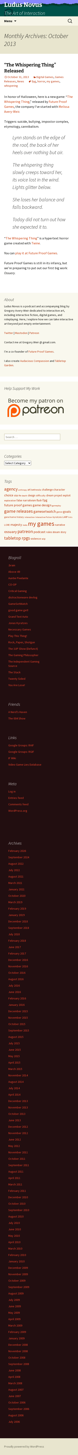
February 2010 (17, 1255)
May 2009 (14, 1313)
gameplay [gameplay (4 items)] (56, 505)
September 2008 (18, 1364)
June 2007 (14, 1396)
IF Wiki (12, 758)
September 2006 (18, 1409)
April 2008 (14, 1377)
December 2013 (18, 1101)
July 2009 (14, 1300)
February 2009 (17, 1332)
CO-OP (12, 584)
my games (53, 81)
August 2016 (16, 979)
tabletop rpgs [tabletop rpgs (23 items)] (17, 538)
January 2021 (16, 889)
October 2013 (16, 1114)
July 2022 (14, 870)
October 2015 (16, 1024)
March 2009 (15, 1325)
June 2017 (14, 947)
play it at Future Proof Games (36, 253)
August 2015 (16, 1037)
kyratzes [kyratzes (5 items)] (57, 517)
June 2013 (14, 1120)
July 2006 (14, 1422)
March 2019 (15, 902)
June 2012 (14, 1139)
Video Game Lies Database (24, 764)
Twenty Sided (16, 679)
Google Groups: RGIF (21, 752)
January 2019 (16, 915)
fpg (34, 81)
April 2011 (14, 1178)
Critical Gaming (17, 591)
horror (41, 81)
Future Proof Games (41, 351)
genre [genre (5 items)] (59, 511)
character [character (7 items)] (59, 489)
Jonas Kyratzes (18, 623)
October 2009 (16, 1280)
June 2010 (14, 1229)
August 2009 (16, 1293)
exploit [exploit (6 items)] (67, 495)
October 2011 (16, 1159)
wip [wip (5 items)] (43, 538)
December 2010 (18, 1197)
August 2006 (16, 1415)
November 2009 (18, 1274)
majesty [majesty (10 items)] (16, 524)
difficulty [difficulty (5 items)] (41, 495)
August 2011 (16, 1171)
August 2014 (16, 1082)
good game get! (18, 610)
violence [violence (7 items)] (36, 538)
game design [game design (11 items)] (42, 505)
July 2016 (14, 985)
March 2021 (15, 883)
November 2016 (18, 966)
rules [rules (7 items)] (49, 532)
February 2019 (17, 908)
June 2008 (14, 1370)
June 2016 (14, 992)
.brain (11, 565)
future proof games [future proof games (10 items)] (18, 505)
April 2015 (14, 1062)
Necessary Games (19, 629)
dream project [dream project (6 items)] (54, 495)
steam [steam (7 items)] (56, 532)
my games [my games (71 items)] (41, 523)
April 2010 (14, 1242)
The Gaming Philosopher (23, 655)
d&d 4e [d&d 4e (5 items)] (17, 495)
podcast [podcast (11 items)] (39, 531)
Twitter (8, 333)
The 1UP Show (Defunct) (23, 649)
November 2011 (18, 1152)
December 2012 (18, 1126)
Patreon (34, 333)
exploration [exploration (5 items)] (10, 500)
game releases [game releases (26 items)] (18, 511)
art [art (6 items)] (29, 489)
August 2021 (16, 876)
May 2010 (14, 1236)
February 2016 (17, 998)
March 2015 (15, 1069)
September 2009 (18, 1287)
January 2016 (16, 1005)
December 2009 (18, 1268)
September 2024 (18, 857)
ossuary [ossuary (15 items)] (10, 531)
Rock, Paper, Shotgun (21, 642)
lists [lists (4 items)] (70, 517)
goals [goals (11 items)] (67, 511)
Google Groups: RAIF (21, 745)
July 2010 (14, 1223)
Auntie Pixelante (18, 578)
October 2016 (16, 973)
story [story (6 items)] (63, 532)
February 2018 (17, 940)
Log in (12, 791)
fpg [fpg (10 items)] (44, 500)
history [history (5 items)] (20, 517)
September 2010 (18, 1210)
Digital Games (44, 77)
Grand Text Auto (18, 616)
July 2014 (14, 1088)
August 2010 (16, 1216)
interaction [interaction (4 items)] (30, 517)
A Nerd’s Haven (17, 712)
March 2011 (15, 1184)
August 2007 (16, 1389)
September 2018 (18, 928)
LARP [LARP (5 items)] (65, 517)
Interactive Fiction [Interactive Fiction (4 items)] (43, 517)
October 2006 (16, 1402)
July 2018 (14, 934)
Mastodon (21, 333)
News (20, 81)
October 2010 (16, 1203)
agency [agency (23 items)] (11, 489)
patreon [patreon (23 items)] (25, 531)
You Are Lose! (16, 685)
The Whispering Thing (21, 238)
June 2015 (14, 1050)
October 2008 (16, 1357)
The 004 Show (16, 718)
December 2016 (18, 960)
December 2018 (18, 921)
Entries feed (16, 798)
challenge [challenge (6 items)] (47, 489)
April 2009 (14, 1319)
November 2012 (18, 1133)
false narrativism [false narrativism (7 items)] (26, 500)
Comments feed (18, 804)
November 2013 (18, 1107)
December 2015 (18, 1011)
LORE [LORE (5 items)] (7, 524)
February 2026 (17, 851)
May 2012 (14, 1146)
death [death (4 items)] (24, 495)
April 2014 (14, 1094)
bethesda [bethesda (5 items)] (36, 489)
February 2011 (17, 1191)
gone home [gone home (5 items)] (10, 517)
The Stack (14, 672)
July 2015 (14, 1043)
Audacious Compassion (34, 361)
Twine (35, 243)
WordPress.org (17, 811)
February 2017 (17, 953)
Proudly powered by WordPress (24, 1446)
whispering (11, 86)
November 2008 (18, 1351)
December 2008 (18, 1345)
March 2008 (15, 1383)
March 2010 (15, 1248)
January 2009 (16, 1338)
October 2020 (16, 896)
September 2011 (18, 1165)
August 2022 (16, 864)
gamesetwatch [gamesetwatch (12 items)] (44, 511)
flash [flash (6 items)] (39, 500)
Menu (8, 21)
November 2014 (18, 1075)
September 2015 (18, 1030)
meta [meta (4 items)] (25, 525)
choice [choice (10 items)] (8, 495)
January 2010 (16, 1261)
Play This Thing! (17, 636)
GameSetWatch (18, 604)
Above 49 (14, 572)
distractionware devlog (22, 597)
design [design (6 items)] (31, 495)
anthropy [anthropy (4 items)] (22, 490)
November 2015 (18, 1017)
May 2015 (14, 1056)
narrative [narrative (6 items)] (60, 525)
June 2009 (14, 1306)
